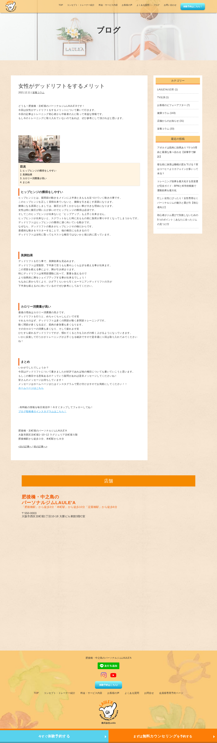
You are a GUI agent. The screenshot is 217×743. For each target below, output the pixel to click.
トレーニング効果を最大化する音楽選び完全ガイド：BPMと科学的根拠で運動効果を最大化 (177, 186)
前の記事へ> (40, 446)
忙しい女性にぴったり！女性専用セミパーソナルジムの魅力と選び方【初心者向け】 (177, 203)
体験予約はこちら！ (192, 6)
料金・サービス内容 (108, 5)
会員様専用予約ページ (171, 693)
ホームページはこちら (31, 388)
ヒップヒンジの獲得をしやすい (39, 170)
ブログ (156, 5)
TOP (61, 5)
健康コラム (163, 113)
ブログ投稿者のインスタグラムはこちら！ (42, 411)
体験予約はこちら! (108, 685)
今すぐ (54, 736)
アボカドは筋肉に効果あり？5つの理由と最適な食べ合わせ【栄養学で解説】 (177, 152)
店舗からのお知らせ (168, 121)
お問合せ (149, 693)
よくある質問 (143, 5)
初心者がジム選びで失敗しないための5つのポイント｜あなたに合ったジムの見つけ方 (177, 219)
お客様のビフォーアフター (171, 105)
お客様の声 (127, 5)
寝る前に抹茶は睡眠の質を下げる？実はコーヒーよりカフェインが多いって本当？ (177, 169)
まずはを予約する (162, 736)
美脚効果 (27, 174)
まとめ (26, 182)
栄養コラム (38, 92)
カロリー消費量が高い (35, 178)
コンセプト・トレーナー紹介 (80, 5)
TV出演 (161, 97)
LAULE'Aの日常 (165, 89)
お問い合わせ (170, 5)
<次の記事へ (25, 446)
